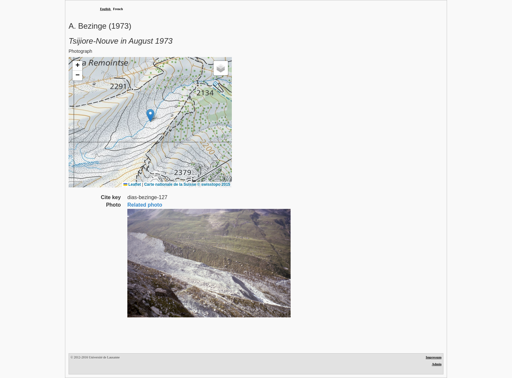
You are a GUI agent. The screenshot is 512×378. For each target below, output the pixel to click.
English (105, 9)
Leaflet (132, 184)
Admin (436, 364)
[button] (150, 115)
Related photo (144, 205)
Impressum (433, 357)
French (118, 9)
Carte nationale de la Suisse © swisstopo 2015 (187, 184)
